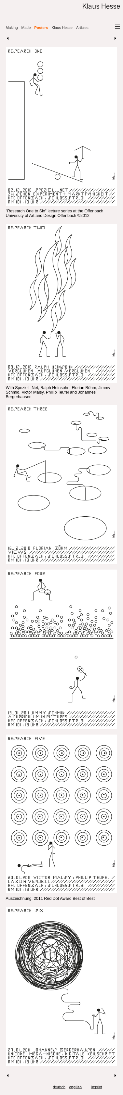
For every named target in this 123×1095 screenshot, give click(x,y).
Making (12, 28)
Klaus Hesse (62, 28)
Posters (41, 28)
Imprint (96, 1087)
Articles (82, 28)
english (75, 1087)
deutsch (59, 1087)
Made (26, 28)
